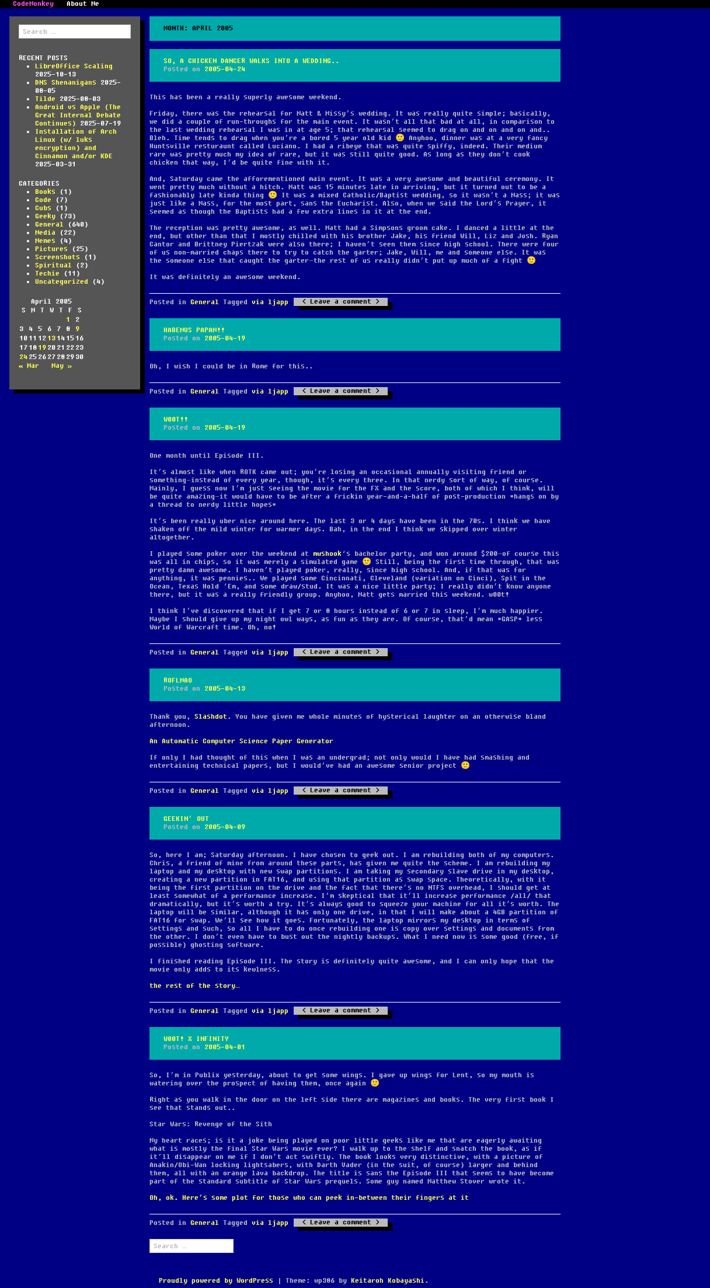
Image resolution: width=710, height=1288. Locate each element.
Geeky (45, 216)
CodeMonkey (33, 4)
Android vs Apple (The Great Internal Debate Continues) (78, 115)
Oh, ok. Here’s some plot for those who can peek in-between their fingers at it (309, 1197)
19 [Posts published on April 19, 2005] (42, 347)
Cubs (43, 208)
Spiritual (53, 265)
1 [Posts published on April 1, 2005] (68, 319)
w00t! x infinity (196, 1039)
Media (45, 232)
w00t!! (175, 419)
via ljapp (270, 302)
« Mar (29, 365)
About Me (83, 4)
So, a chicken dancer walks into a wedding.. (251, 61)
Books (45, 191)
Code (43, 200)
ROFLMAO (177, 680)
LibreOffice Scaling (74, 66)
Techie (47, 273)
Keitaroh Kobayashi (387, 1280)
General (49, 224)
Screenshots (57, 257)
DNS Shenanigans (65, 82)
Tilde (45, 99)
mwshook (327, 553)
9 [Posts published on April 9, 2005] (77, 329)
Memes (45, 240)
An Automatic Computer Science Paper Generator (241, 741)
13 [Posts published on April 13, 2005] (51, 338)
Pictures (51, 249)
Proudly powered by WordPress (216, 1280)
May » (61, 365)
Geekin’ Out (186, 818)
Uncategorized (61, 281)
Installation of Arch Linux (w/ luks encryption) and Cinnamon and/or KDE (76, 144)
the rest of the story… (194, 985)
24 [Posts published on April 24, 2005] (23, 357)
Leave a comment (340, 302)
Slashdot (210, 716)
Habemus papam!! (194, 330)
